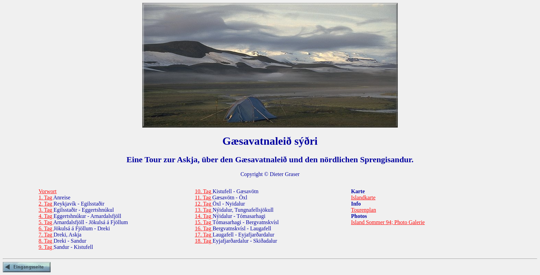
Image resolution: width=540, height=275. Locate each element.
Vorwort (47, 191)
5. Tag (46, 222)
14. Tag (203, 216)
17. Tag (203, 235)
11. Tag (203, 197)
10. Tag (203, 191)
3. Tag (46, 210)
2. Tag (46, 204)
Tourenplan (363, 210)
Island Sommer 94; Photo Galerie (388, 222)
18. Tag (203, 241)
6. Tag (46, 228)
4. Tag (46, 216)
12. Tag (203, 204)
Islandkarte (363, 197)
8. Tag (46, 241)
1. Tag (46, 197)
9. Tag (46, 247)
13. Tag (203, 210)
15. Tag (203, 222)
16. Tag (203, 228)
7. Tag (46, 235)
